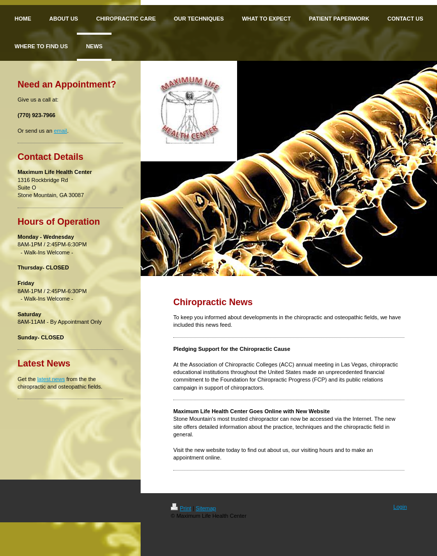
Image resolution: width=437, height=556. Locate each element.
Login (400, 507)
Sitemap (206, 508)
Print (181, 508)
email (60, 131)
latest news (51, 379)
